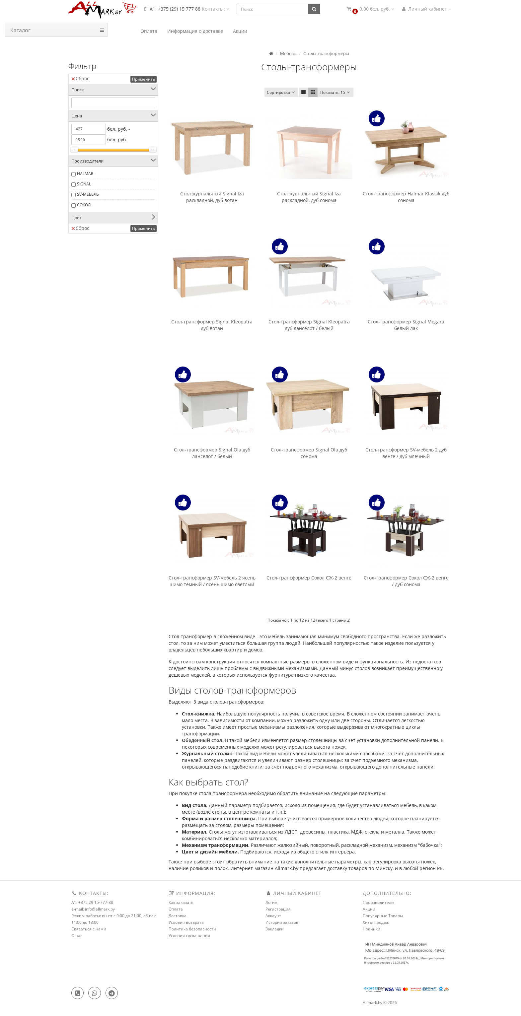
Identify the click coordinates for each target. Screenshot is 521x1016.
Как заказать (181, 902)
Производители (378, 902)
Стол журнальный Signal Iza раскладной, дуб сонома (309, 196)
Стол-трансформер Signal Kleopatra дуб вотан (212, 324)
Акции (369, 909)
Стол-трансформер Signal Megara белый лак (406, 324)
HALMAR (85, 173)
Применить (143, 79)
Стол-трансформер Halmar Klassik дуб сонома (406, 196)
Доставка (177, 915)
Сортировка (281, 92)
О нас (76, 935)
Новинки (371, 929)
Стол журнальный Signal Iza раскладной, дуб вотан (212, 196)
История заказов (281, 922)
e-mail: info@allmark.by (93, 909)
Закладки (274, 929)
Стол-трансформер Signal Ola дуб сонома (309, 452)
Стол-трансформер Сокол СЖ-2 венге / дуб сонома (406, 581)
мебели (267, 753)
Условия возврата (186, 922)
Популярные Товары (383, 915)
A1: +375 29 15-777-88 (92, 902)
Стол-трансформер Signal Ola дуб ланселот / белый (212, 452)
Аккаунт (273, 915)
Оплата (176, 909)
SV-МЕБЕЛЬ (88, 194)
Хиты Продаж (376, 922)
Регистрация (278, 909)
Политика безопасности (192, 929)
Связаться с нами (88, 929)
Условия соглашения (189, 935)
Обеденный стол (202, 740)
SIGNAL (84, 184)
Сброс (80, 78)
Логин (271, 902)
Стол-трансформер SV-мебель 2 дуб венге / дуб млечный (406, 452)
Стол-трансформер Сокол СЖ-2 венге (308, 578)
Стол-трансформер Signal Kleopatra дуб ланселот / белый (309, 324)
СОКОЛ (84, 205)
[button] (370, 9)
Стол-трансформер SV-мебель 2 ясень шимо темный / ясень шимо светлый (212, 581)
